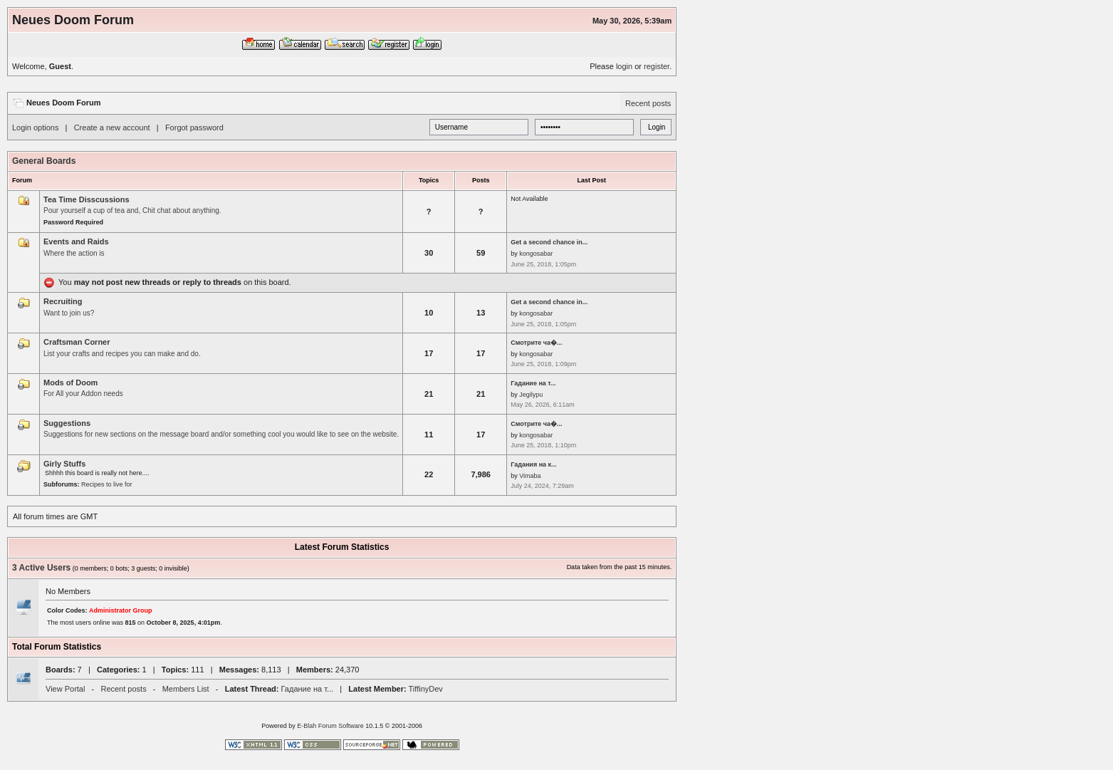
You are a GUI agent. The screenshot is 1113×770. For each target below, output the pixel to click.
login (624, 66)
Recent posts (648, 103)
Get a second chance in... (549, 242)
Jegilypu (531, 394)
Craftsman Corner (76, 342)
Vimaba (529, 475)
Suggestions (66, 423)
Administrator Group (120, 610)
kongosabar (536, 253)
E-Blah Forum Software (330, 725)
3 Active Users (41, 568)
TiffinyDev (426, 689)
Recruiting (62, 301)
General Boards (43, 161)
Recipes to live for (106, 484)
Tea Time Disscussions (86, 199)
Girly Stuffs (64, 463)
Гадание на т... (533, 383)
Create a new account (112, 127)
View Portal (65, 689)
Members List (185, 689)
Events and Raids (76, 241)
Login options (35, 127)
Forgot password (194, 127)
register (656, 66)
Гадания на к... (533, 464)
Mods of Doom (70, 382)
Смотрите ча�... (536, 342)
